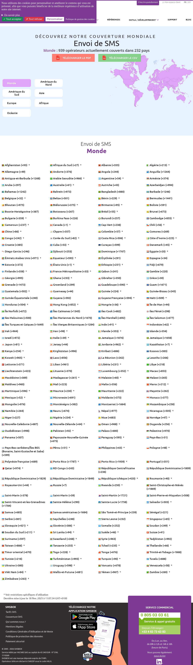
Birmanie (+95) (109, 205)
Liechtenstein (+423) (16, 371)
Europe (11, 103)
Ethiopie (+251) (109, 264)
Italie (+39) (58, 337)
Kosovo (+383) (157, 351)
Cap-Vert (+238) (109, 224)
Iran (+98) (58, 331)
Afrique (44, 103)
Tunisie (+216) (12, 558)
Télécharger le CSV (119, 58)
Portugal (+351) (158, 461)
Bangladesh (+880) (111, 191)
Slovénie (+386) (61, 525)
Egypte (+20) (156, 251)
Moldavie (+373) (109, 397)
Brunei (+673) (156, 211)
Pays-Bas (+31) (157, 437)
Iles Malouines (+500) (16, 317)
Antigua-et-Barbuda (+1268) (21, 178)
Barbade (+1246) (158, 191)
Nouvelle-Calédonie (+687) (20, 424)
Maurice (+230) (61, 391)
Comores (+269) (158, 231)
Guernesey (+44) (61, 291)
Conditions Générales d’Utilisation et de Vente (29, 631)
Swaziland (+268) (62, 538)
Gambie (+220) (157, 271)
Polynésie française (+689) (20, 461)
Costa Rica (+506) (111, 238)
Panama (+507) (13, 437)
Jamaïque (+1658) (159, 337)
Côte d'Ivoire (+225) (161, 238)
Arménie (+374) (158, 178)
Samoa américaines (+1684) (68, 512)
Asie (41, 93)
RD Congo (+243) (62, 468)
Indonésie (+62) (158, 324)
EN (189, 2)
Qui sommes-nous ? (16, 621)
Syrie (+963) (107, 538)
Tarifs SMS (11, 611)
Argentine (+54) (110, 178)
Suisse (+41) (155, 532)
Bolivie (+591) (157, 205)
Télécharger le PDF (73, 58)
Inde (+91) (106, 324)
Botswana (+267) (62, 211)
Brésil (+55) (107, 211)
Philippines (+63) (110, 447)
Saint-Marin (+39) (62, 495)
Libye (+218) (156, 364)
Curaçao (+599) (109, 244)
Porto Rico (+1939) (111, 461)
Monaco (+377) (157, 397)
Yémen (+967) (108, 572)
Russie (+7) (58, 485)
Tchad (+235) (108, 545)
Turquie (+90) (108, 558)
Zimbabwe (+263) (14, 578)
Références (113, 19)
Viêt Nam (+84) (13, 572)
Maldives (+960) (13, 384)
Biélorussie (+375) (63, 205)
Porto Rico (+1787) (63, 461)
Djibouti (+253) (61, 251)
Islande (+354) (157, 331)
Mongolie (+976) (13, 404)
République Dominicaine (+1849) (72, 478)
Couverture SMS (14, 616)
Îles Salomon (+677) (160, 317)
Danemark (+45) (158, 244)
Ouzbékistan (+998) (15, 430)
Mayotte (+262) (158, 391)
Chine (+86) (10, 231)
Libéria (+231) (108, 364)
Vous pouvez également (159, 654)
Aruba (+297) (11, 185)
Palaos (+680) (108, 430)
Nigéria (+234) (60, 417)
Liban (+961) (59, 364)
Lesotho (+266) (157, 357)
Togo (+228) (59, 552)
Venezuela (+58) (158, 565)
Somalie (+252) (109, 525)
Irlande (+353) (108, 331)
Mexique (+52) (12, 397)
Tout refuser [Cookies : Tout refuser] (34, 19)
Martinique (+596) (15, 391)
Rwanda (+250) (109, 485)
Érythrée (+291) (109, 258)
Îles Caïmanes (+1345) (65, 311)
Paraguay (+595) (110, 437)
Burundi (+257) (109, 218)
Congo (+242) (12, 238)
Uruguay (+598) (61, 565)
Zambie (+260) (157, 572)
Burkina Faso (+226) (64, 218)
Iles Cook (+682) (109, 311)
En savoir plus (12, 15)
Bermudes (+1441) (159, 198)
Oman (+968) (108, 424)
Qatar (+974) (11, 468)
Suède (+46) (107, 532)
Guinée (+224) (108, 291)
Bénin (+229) (108, 198)
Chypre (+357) (60, 231)
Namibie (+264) (13, 410)
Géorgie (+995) (12, 278)
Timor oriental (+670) (16, 552)
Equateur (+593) (62, 258)
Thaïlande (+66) (158, 545)
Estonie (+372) (12, 264)
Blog (188, 19)
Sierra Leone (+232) (112, 519)
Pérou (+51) (59, 447)
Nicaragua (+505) (159, 410)
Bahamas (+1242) (14, 191)
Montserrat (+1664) (112, 404)
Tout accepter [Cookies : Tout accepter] (12, 19)
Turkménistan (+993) (65, 558)
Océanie (12, 113)
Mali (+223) (58, 384)
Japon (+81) (11, 344)
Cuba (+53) (58, 244)
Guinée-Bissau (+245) (161, 291)
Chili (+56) (155, 224)
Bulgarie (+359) (13, 218)
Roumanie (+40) (158, 478)
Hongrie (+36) (108, 304)
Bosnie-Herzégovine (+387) (20, 211)
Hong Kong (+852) (63, 304)
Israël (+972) (11, 337)
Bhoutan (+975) (13, 205)
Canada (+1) (59, 224)
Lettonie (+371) (13, 364)
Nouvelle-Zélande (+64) (66, 424)
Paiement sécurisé (15, 641)
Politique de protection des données (24, 636)
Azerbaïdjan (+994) (160, 185)
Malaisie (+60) (108, 377)
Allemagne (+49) (13, 171)
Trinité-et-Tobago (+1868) (164, 552)
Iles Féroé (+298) (158, 311)
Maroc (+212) (157, 384)
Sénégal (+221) (157, 512)
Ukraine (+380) (12, 565)
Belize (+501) (59, 198)
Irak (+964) (10, 331)
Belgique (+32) (13, 198)
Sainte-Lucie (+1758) (112, 502)
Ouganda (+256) (158, 424)
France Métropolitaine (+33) (69, 271)
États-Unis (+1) (61, 264)
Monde (11, 83)
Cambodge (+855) (159, 218)
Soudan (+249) (157, 525)
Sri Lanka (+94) (61, 532)
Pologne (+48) (157, 447)
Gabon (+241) (108, 271)
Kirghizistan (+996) (63, 351)
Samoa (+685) (12, 512)
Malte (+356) (107, 384)
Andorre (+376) (61, 171)
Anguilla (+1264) (158, 171)
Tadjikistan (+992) (159, 538)
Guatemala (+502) (15, 291)
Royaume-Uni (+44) (16, 485)
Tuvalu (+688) (156, 558)
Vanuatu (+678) (109, 565)
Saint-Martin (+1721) (112, 495)
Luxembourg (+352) (112, 371)
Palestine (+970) (158, 430)
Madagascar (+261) (64, 377)
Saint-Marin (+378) (15, 495)
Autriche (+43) (108, 185)
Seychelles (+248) (62, 519)
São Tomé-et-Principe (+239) (117, 512)
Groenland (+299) (62, 284)
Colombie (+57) (109, 231)
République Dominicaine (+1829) (24, 478)
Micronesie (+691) (62, 397)
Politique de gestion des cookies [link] (80, 19)
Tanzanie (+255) (61, 545)
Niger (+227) (11, 417)
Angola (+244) (108, 171)
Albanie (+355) (108, 165)
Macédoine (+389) (14, 377)
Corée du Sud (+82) (63, 238)
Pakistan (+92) (61, 430)
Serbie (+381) (11, 519)
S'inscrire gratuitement (148, 2)
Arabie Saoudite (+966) (66, 178)
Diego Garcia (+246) (15, 251)
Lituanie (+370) (61, 371)
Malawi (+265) (157, 377)
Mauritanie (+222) (111, 391)
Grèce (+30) (155, 278)
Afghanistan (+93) (15, 165)
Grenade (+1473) (13, 284)
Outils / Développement (142, 20)
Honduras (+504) (14, 304)
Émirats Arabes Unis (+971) (20, 258)
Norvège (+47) (157, 417)
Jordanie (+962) (110, 344)
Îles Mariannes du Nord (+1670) (71, 317)
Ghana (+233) (60, 278)
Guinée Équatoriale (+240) (20, 298)
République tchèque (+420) (117, 478)
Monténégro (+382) (64, 404)
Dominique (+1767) (111, 251)
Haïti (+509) (156, 298)
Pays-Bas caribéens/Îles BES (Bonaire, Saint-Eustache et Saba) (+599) (23, 451)
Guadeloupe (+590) (112, 284)
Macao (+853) (156, 371)
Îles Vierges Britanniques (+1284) (72, 324)
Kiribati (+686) (108, 351)
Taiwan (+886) (12, 545)
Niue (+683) (107, 417)
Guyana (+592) (60, 298)
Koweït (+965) (12, 357)
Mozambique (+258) (161, 404)
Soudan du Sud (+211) (17, 532)
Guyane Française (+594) (115, 298)
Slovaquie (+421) (14, 525)
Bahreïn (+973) (60, 191)
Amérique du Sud (17, 93)
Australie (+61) (61, 185)
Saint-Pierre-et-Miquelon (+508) (168, 495)
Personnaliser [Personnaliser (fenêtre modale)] (55, 19)
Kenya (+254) (12, 351)
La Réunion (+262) (111, 357)
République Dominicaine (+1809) (169, 468)
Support (172, 19)
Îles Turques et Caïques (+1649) (23, 324)
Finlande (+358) (13, 271)
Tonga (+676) (108, 552)
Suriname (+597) (13, 538)
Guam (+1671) (157, 284)
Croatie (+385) (12, 244)
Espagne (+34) (157, 258)
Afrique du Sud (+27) (64, 165)
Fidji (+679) (155, 264)
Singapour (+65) (158, 519)
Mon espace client (171, 2)
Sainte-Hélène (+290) (64, 502)
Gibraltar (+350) (109, 278)
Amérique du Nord (48, 83)
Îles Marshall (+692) (111, 317)
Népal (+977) (107, 410)
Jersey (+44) (59, 344)
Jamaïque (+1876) (111, 337)
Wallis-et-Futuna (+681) (66, 572)
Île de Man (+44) (158, 304)
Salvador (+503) (158, 502)
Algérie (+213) (157, 165)
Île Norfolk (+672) (14, 311)
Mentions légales (14, 626)
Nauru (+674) (59, 410)
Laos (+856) (58, 357)
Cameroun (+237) (14, 224)
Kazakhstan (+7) (158, 344)
